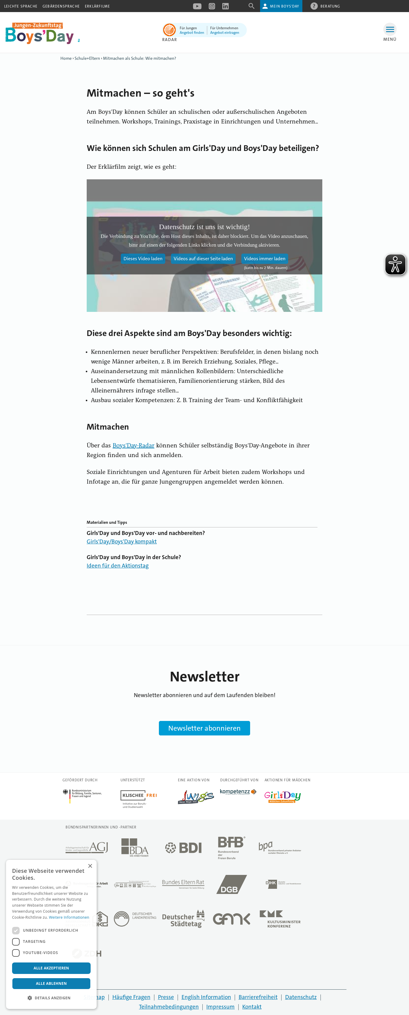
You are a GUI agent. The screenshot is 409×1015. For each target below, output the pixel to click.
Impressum (220, 1006)
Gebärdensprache (61, 6)
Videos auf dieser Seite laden (203, 258)
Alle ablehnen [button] (51, 983)
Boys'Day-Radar (133, 446)
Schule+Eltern (87, 58)
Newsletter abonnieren (204, 728)
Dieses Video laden (143, 258)
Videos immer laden (264, 258)
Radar (169, 39)
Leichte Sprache (20, 6)
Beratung (330, 6)
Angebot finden (192, 32)
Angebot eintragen (224, 32)
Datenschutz (301, 997)
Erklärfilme (97, 6)
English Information (206, 997)
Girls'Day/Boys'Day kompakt (122, 541)
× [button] (90, 866)
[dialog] (51, 934)
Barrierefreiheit (258, 997)
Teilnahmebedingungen (169, 1006)
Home (66, 58)
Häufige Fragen (131, 997)
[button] (51, 998)
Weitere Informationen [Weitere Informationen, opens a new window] (69, 917)
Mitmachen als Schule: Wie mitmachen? (139, 58)
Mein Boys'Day (284, 6)
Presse (166, 997)
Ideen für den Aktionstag (118, 565)
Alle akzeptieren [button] (51, 968)
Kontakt (252, 1006)
